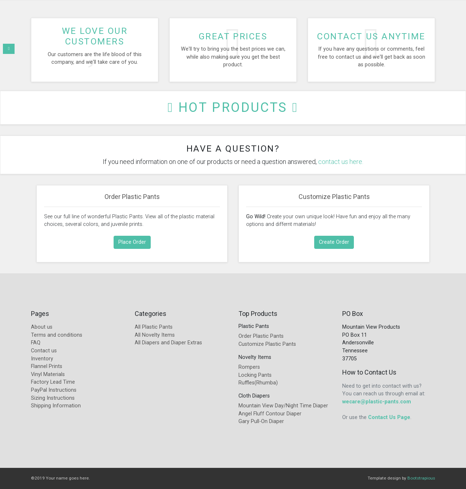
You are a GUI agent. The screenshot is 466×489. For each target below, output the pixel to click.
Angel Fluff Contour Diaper (269, 414)
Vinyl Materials (48, 374)
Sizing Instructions (53, 398)
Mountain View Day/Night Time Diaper (283, 406)
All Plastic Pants (154, 327)
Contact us (44, 351)
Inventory (42, 359)
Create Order (334, 242)
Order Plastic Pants (132, 196)
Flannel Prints (46, 366)
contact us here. (340, 161)
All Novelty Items (155, 335)
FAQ (35, 343)
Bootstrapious (421, 478)
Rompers (249, 367)
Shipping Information (56, 406)
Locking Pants (255, 375)
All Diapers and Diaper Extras (168, 343)
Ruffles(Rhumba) (258, 383)
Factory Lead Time (53, 382)
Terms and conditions (56, 335)
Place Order (132, 242)
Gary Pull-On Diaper (261, 421)
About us (41, 327)
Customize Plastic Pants (334, 196)
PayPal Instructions (53, 390)
